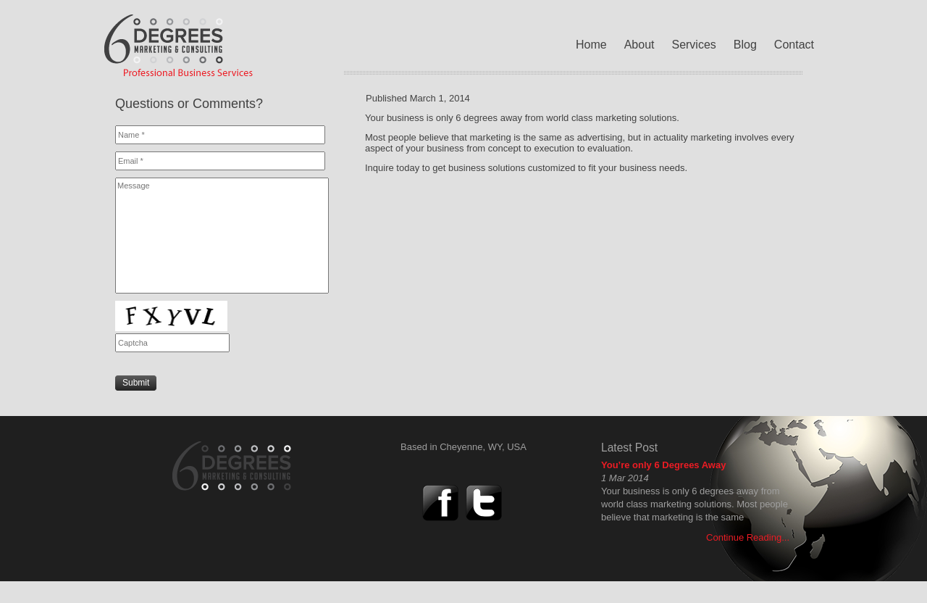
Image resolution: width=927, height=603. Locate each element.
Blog (745, 44)
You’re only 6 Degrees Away (663, 464)
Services (693, 44)
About (639, 44)
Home (591, 44)
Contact (794, 44)
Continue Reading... (747, 537)
